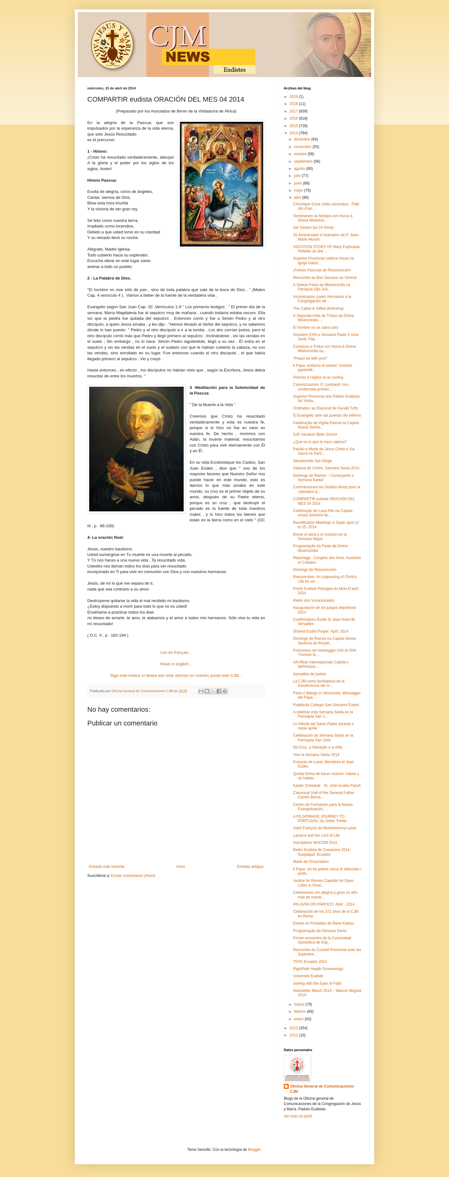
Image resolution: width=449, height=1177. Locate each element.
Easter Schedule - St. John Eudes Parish (327, 785)
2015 (294, 126)
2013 (294, 1028)
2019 (294, 96)
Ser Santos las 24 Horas (313, 227)
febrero (300, 1011)
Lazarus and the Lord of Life (316, 835)
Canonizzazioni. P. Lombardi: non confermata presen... (321, 386)
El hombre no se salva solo (315, 327)
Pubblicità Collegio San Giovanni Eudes (326, 705)
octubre (300, 154)
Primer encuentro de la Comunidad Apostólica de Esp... (322, 940)
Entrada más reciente (106, 866)
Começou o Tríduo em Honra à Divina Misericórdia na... (324, 348)
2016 (294, 118)
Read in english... (176, 664)
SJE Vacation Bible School (315, 434)
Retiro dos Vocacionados (314, 600)
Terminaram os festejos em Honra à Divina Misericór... (322, 218)
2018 (294, 104)
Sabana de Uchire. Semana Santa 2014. (326, 468)
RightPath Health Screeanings (318, 969)
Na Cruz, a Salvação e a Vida (317, 747)
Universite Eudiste (308, 976)
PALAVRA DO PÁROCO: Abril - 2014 (324, 904)
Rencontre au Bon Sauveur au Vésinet (325, 277)
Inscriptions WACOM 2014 (315, 842)
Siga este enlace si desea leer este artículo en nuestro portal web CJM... (176, 675)
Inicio (180, 866)
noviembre (303, 147)
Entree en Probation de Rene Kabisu (323, 923)
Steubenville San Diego (312, 461)
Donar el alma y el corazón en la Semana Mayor (320, 536)
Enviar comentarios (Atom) (133, 875)
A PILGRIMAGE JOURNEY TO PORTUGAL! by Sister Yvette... (321, 818)
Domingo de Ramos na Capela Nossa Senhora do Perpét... (324, 640)
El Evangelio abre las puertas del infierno (327, 415)
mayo (299, 190)
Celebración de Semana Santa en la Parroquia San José (323, 737)
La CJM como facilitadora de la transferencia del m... (319, 683)
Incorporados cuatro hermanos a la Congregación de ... (322, 298)
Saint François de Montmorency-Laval (324, 828)
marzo (300, 1004)
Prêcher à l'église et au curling (318, 377)
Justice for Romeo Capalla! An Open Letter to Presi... (323, 882)
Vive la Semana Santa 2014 (316, 755)
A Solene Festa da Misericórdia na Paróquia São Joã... (321, 287)
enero (299, 1019)
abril (298, 197)
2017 (294, 111)
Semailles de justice (309, 674)
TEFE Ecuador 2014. (310, 961)
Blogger (254, 1149)
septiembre (304, 161)
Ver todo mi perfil (298, 1116)
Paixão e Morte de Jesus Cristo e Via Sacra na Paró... (324, 451)
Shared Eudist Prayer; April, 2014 (320, 631)
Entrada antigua (250, 866)
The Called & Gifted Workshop (318, 308)
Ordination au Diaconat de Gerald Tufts (325, 408)
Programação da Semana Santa (319, 931)
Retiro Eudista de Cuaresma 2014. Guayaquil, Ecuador (321, 852)
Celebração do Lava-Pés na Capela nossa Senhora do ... (322, 513)
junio (298, 183)
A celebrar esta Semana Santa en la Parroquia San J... (323, 714)
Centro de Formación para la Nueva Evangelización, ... (323, 806)
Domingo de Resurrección (314, 569)
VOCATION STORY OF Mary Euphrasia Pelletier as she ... (326, 249)
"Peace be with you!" (310, 358)
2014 (294, 133)
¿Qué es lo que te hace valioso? (320, 442)
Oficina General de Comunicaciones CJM (322, 1089)
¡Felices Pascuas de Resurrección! (322, 270)
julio (298, 176)
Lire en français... (176, 652)
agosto (300, 168)
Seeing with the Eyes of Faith (317, 983)
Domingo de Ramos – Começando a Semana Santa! (323, 477)
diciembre (302, 139)
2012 (294, 1035)
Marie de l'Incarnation (311, 861)
